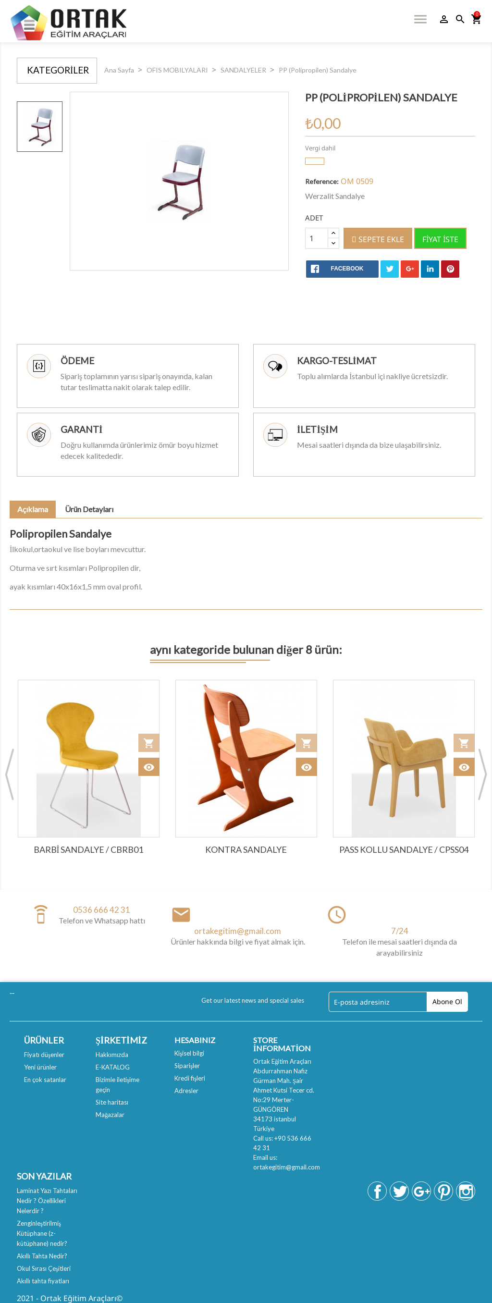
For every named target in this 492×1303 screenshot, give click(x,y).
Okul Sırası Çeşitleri (44, 1268)
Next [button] (482, 774)
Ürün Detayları (89, 509)
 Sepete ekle (378, 239)
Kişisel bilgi (189, 1053)
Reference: (322, 181)
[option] (39, 126)
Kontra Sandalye (246, 849)
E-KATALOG (113, 1067)
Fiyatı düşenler (44, 1054)
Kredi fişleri (189, 1078)
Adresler (186, 1090)
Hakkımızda (112, 1054)
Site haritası (112, 1102)
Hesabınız (194, 1040)
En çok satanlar (45, 1079)
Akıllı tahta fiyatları (43, 1281)
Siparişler (187, 1065)
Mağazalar (110, 1115)
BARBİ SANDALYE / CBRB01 (89, 849)
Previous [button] (9, 774)
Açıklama (32, 509)
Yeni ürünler (40, 1067)
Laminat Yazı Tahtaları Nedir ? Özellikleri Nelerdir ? (47, 1201)
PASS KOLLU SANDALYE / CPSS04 (403, 849)
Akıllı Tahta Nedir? (42, 1256)
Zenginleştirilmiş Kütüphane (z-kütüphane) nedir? (42, 1233)
